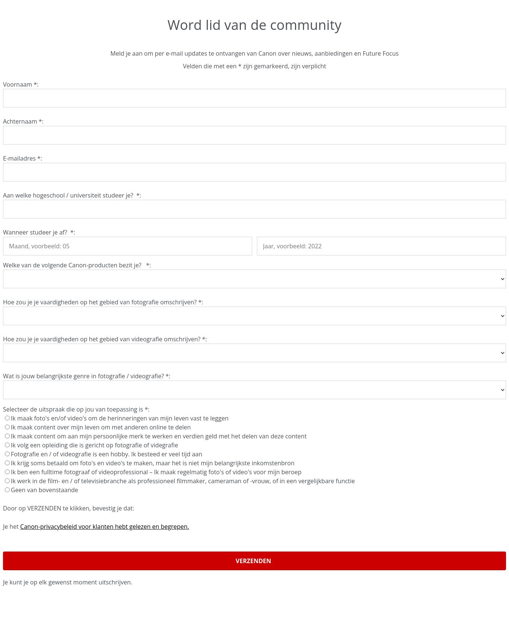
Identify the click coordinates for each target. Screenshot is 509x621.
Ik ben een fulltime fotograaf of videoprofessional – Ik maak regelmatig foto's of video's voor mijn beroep (154, 472)
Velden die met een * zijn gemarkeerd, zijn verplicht (254, 66)
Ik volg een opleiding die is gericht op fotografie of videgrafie (92, 445)
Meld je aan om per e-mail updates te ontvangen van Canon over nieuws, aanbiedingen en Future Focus (255, 53)
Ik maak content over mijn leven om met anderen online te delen (98, 427)
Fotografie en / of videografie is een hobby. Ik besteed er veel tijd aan (104, 454)
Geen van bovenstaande (42, 490)
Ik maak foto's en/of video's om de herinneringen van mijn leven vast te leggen (117, 418)
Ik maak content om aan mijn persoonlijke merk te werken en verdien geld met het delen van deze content (156, 436)
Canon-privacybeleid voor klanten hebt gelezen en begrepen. (104, 526)
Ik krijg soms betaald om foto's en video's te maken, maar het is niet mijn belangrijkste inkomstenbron (150, 463)
